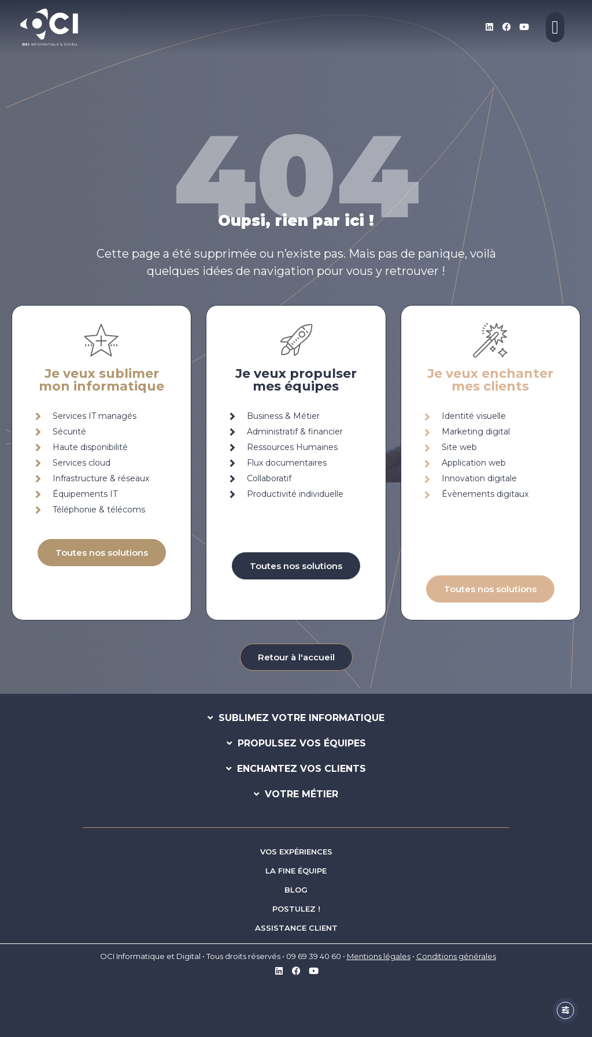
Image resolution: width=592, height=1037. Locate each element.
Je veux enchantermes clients (490, 380)
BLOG (296, 889)
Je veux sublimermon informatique (101, 380)
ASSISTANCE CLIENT (296, 927)
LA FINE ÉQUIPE (296, 870)
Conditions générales (456, 956)
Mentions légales (378, 956)
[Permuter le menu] (555, 27)
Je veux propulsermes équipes (296, 380)
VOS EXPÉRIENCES (296, 851)
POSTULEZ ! (296, 908)
